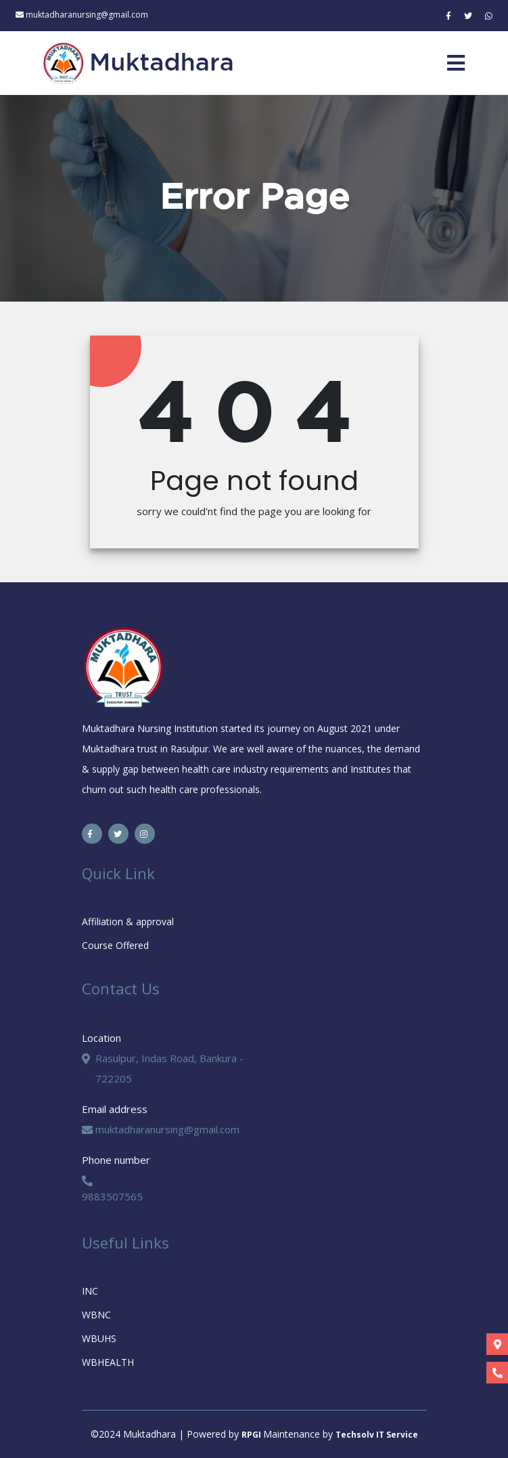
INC (90, 1290)
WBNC (96, 1314)
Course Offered (115, 945)
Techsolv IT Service (377, 1434)
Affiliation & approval (128, 921)
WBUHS (99, 1338)
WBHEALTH (108, 1362)
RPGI (252, 1434)
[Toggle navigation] (456, 63)
